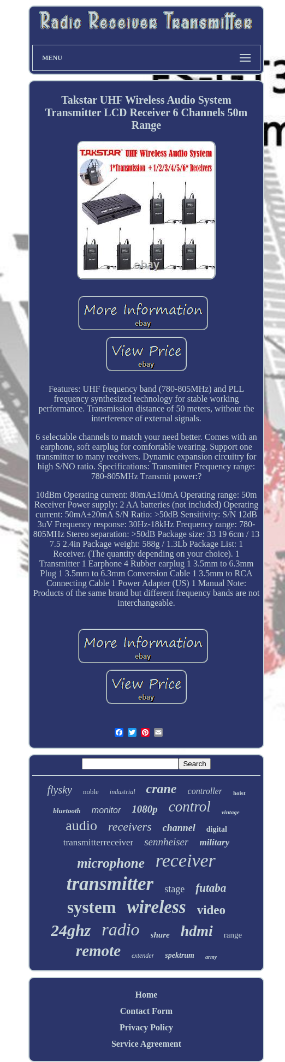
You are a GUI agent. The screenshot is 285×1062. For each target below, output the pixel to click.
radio (120, 929)
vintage (231, 812)
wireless (156, 907)
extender (143, 955)
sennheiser (166, 842)
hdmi (197, 930)
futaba (210, 887)
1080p (145, 809)
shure (160, 934)
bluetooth (67, 811)
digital (216, 829)
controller (205, 791)
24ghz (71, 930)
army (211, 957)
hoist (239, 793)
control (190, 806)
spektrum (179, 955)
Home (146, 994)
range (233, 934)
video (211, 910)
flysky (59, 790)
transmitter (110, 883)
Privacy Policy (146, 1027)
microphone (111, 863)
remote (98, 950)
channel (179, 827)
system (91, 907)
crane (161, 788)
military (214, 842)
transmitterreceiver (98, 842)
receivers (130, 826)
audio (81, 825)
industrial (122, 792)
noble (91, 791)
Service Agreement (146, 1043)
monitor (106, 810)
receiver (186, 860)
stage (174, 889)
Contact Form (146, 1011)
